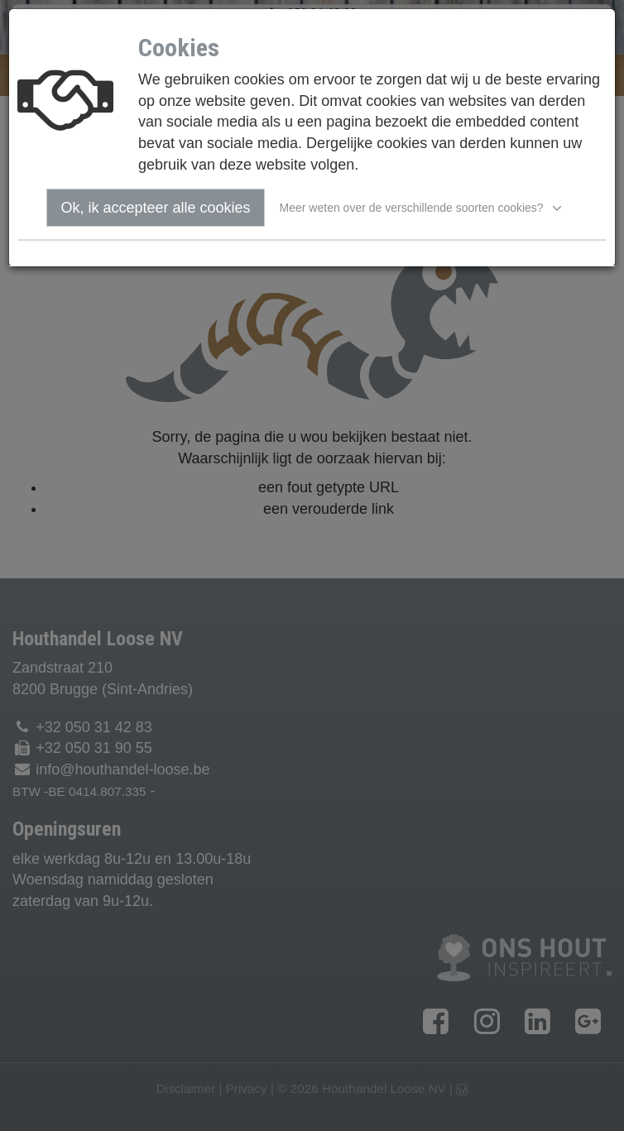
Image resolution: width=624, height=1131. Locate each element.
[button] (423, 208)
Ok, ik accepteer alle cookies (155, 207)
